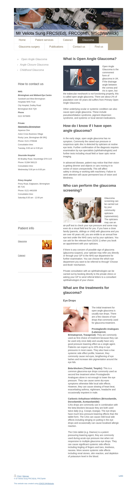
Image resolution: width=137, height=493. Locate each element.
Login (121, 476)
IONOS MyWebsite (46, 483)
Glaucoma (22, 241)
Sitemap (25, 476)
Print (17, 476)
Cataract (21, 255)
